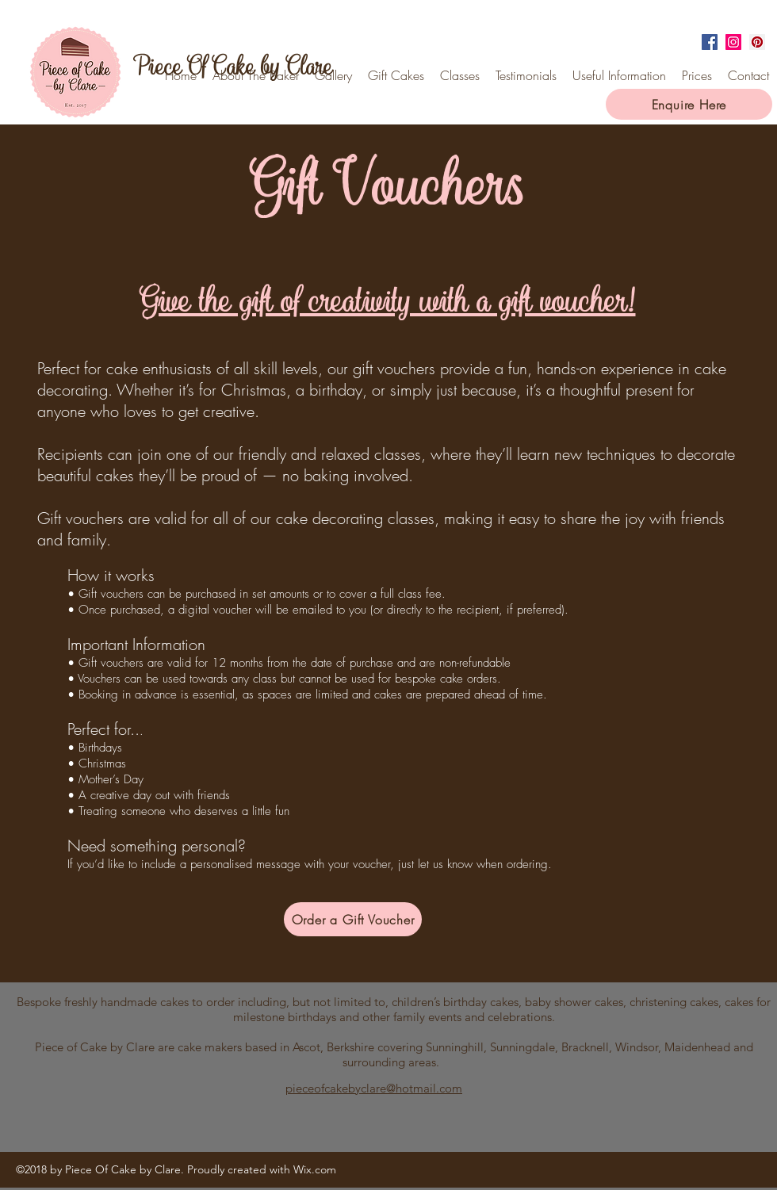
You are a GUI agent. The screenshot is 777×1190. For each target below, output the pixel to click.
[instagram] (733, 42)
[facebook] (710, 42)
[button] (619, 75)
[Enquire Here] (689, 104)
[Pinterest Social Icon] (757, 42)
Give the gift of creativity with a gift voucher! (388, 300)
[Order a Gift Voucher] (353, 919)
